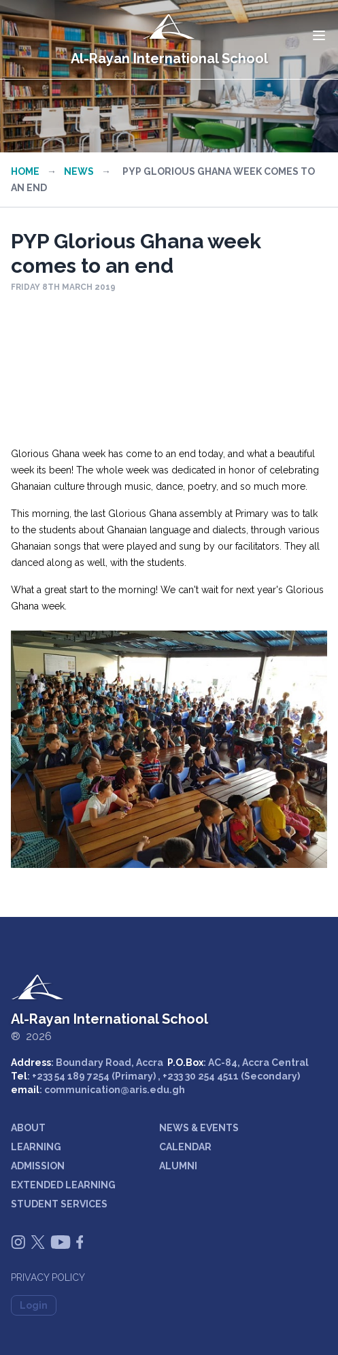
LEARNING (36, 1146)
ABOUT (28, 1127)
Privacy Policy (48, 1277)
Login (34, 1305)
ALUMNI (178, 1165)
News (79, 171)
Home (25, 171)
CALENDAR (185, 1146)
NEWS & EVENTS (199, 1127)
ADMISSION (38, 1165)
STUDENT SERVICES (59, 1204)
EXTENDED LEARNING (63, 1185)
